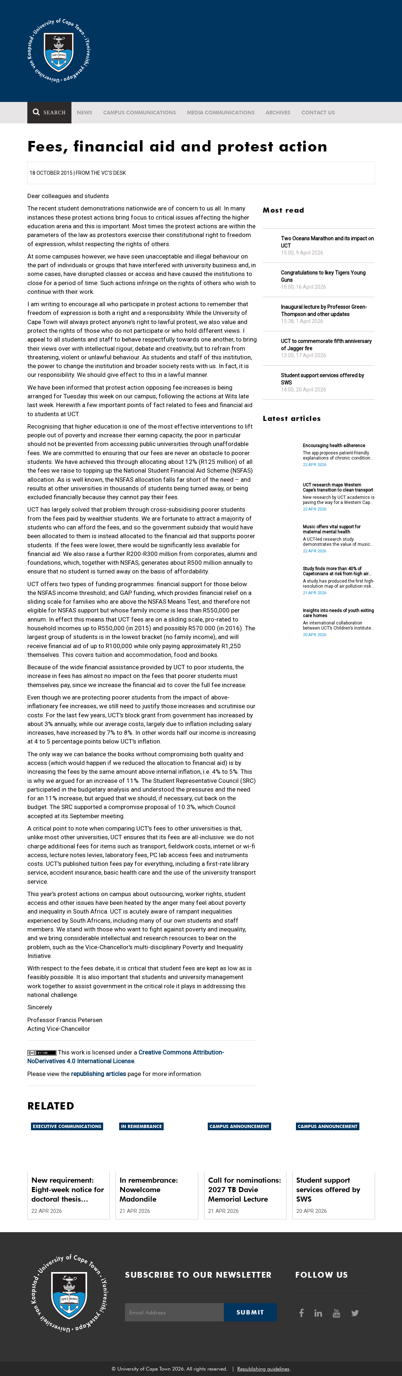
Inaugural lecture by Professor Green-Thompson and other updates (324, 310)
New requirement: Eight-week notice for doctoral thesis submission (67, 1190)
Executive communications (67, 1126)
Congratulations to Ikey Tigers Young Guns (323, 276)
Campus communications (139, 112)
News (84, 112)
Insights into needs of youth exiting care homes (338, 613)
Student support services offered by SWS (322, 379)
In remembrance (141, 1126)
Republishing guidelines (263, 1369)
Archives (278, 112)
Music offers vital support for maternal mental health (331, 529)
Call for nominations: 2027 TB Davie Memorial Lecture (244, 1189)
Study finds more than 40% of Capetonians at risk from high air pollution (335, 571)
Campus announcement (239, 1126)
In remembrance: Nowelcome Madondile (149, 1189)
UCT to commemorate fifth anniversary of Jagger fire (326, 344)
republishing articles (98, 1073)
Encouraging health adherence (334, 445)
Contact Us (318, 112)
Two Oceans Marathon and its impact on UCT (327, 242)
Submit (250, 1312)
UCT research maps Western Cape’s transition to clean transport (338, 487)
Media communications (221, 112)
